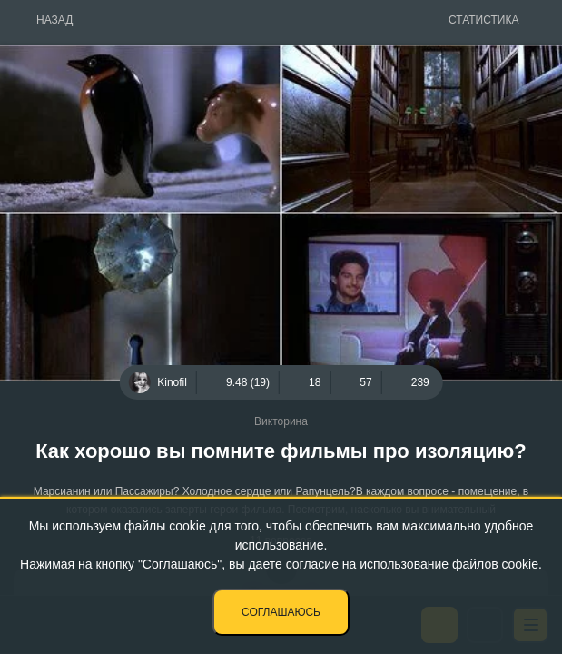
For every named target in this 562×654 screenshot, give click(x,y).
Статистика (483, 20)
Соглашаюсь (281, 612)
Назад (54, 20)
